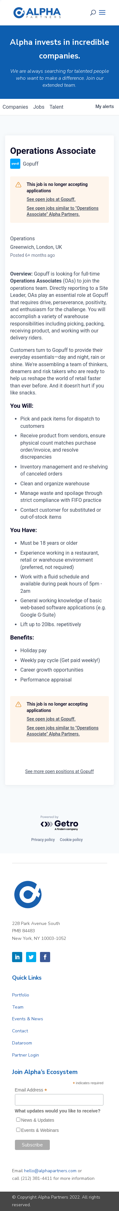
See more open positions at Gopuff (59, 771)
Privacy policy (43, 840)
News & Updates (37, 1120)
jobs (38, 107)
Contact (20, 1031)
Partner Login (25, 1055)
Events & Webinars (40, 1130)
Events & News (27, 1019)
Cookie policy (71, 840)
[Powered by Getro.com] (60, 823)
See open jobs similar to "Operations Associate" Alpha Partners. (62, 211)
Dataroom (22, 1043)
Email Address (31, 1090)
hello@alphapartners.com (50, 1171)
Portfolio (20, 995)
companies (15, 107)
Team (17, 1007)
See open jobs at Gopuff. (51, 199)
